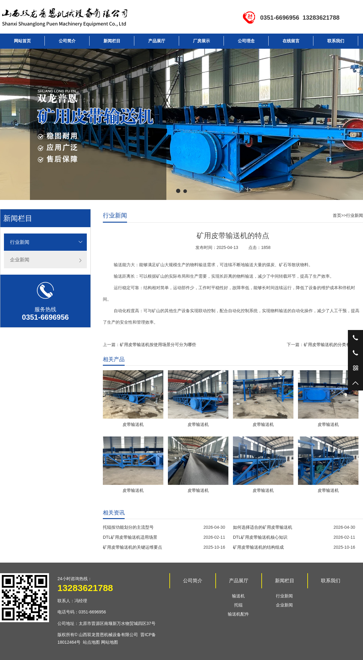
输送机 (238, 595)
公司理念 (246, 40)
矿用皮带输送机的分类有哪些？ (333, 344)
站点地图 (91, 642)
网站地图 (109, 642)
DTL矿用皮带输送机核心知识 (260, 537)
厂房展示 (201, 40)
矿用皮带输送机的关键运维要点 (132, 547)
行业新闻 (19, 242)
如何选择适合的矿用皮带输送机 (262, 527)
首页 (337, 215)
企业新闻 (19, 259)
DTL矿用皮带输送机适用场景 (130, 537)
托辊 (238, 605)
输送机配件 (238, 614)
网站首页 (22, 40)
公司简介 (67, 40)
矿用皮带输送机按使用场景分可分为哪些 (158, 344)
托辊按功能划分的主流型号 (128, 527)
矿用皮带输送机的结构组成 (258, 547)
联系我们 (335, 40)
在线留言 (291, 40)
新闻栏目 (111, 40)
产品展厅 (156, 40)
